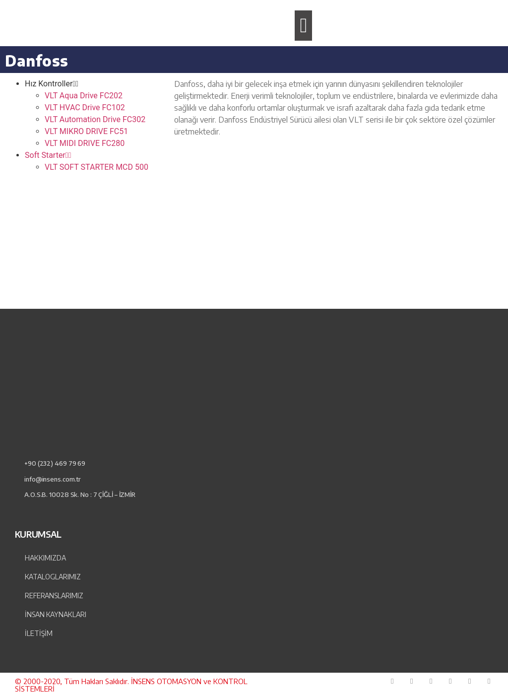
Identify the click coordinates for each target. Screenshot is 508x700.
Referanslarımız (54, 595)
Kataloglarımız (53, 576)
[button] (303, 25)
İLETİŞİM (39, 633)
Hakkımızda (45, 558)
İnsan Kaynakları (55, 614)
